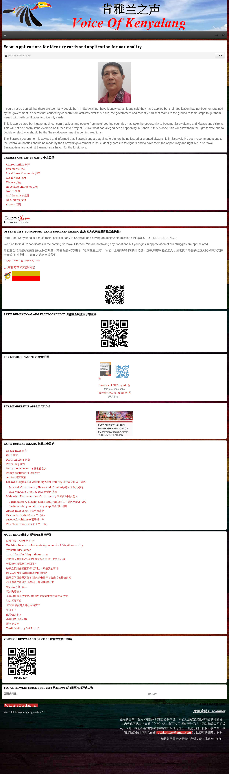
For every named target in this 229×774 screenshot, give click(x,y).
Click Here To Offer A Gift (22, 261)
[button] (219, 55)
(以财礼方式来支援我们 (19, 267)
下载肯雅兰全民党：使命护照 (112, 392)
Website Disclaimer (21, 705)
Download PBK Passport (113, 385)
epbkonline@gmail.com (174, 732)
